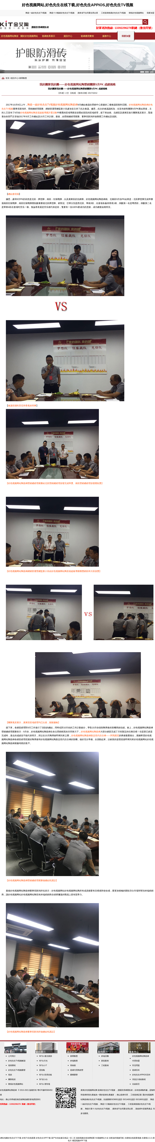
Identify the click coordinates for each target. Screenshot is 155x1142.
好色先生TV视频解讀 (16, 1061)
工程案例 (105, 1065)
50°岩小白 (43, 1079)
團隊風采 (12, 1079)
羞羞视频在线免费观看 (85, 1138)
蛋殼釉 (42, 1070)
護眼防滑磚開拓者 (40, 27)
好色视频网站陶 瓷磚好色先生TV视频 (99, 1090)
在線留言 (136, 1084)
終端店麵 (105, 1056)
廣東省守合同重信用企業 (88, 13)
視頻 (10, 1075)
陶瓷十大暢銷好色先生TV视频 (62, 13)
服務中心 (106, 36)
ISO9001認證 (116, 1099)
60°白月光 (43, 1061)
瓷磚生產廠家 (108, 1095)
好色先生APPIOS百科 (141, 1075)
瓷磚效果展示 (48, 36)
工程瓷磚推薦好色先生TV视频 (113, 13)
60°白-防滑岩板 (45, 1075)
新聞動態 (23, 78)
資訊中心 (68, 36)
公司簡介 (12, 1056)
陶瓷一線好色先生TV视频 (36, 13)
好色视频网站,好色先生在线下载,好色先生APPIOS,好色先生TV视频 (77, 5)
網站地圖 (4, 1138)
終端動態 (74, 1061)
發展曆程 (12, 1065)
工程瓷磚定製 (136, 1095)
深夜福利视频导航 (116, 1138)
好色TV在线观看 (28, 1138)
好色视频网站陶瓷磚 (8, 1090)
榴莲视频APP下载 (79, 1141)
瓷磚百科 (136, 1070)
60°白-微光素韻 (45, 1056)
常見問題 (136, 1065)
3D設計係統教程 (139, 1079)
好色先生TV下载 (14, 1138)
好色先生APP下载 (43, 1138)
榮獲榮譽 (74, 1075)
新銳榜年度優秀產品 (143, 1109)
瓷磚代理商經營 (76, 1070)
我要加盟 (150, 13)
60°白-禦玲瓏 (44, 1084)
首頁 (7, 78)
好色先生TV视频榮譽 (16, 1070)
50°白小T (43, 1065)
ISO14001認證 (129, 1099)
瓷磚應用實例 (87, 36)
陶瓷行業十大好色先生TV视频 (97, 1109)
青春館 (73, 1065)
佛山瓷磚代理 (122, 1095)
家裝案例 (105, 1061)
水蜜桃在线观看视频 (132, 1138)
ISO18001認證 (142, 1099)
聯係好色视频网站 (136, 13)
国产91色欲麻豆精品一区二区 (63, 1138)
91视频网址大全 (101, 1138)
